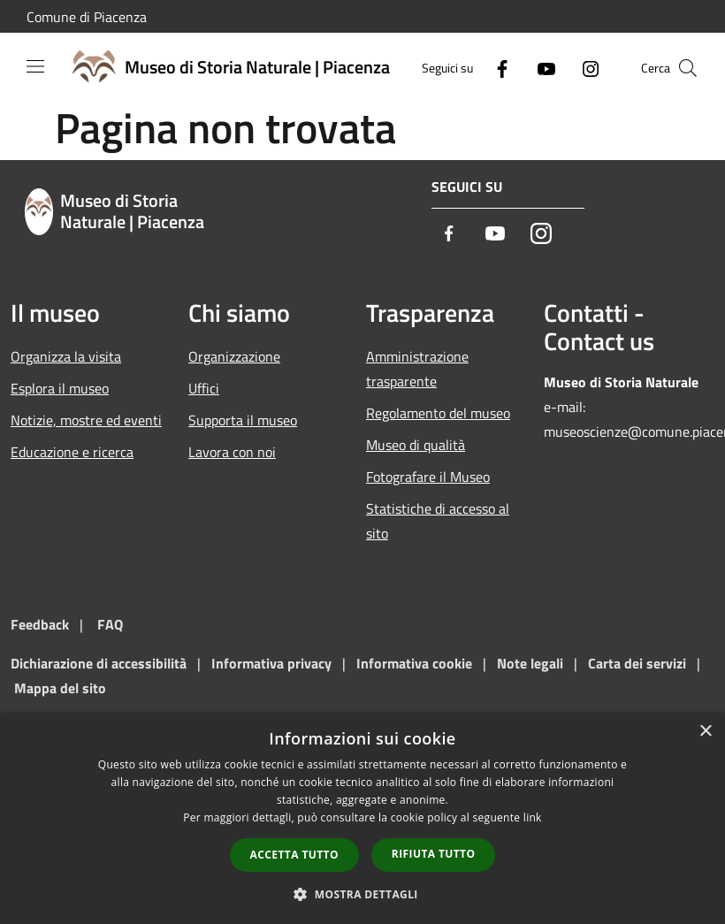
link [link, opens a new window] (532, 817)
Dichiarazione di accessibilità (99, 663)
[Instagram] (583, 68)
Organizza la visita (66, 356)
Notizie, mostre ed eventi (86, 420)
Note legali (530, 663)
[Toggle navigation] (35, 66)
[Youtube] (539, 68)
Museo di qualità (415, 444)
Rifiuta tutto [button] (434, 853)
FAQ (110, 624)
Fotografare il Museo (428, 476)
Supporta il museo (242, 420)
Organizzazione (234, 356)
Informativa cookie (414, 663)
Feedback (40, 624)
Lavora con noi (232, 451)
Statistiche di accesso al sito (437, 521)
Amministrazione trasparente (417, 369)
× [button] (705, 731)
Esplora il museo (60, 388)
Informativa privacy (271, 663)
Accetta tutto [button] (294, 854)
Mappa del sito (60, 688)
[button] (362, 894)
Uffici (203, 388)
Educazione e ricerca (72, 451)
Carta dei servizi (637, 663)
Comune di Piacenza (87, 16)
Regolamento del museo (438, 413)
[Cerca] (687, 68)
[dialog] (362, 818)
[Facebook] (495, 68)
